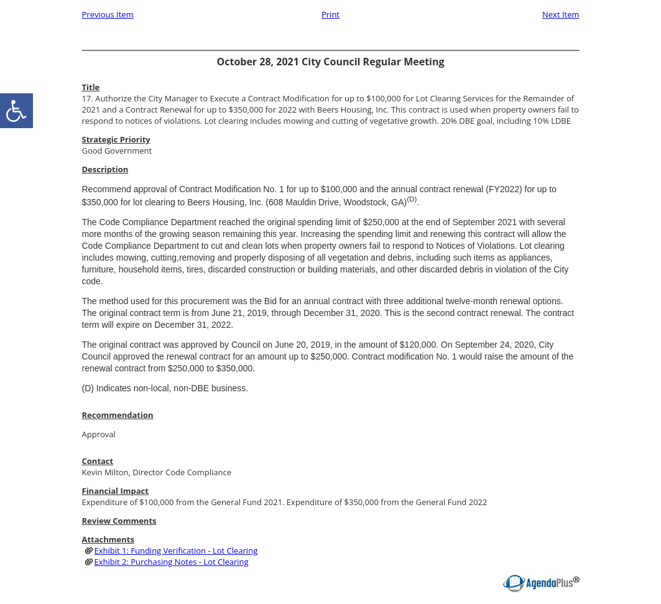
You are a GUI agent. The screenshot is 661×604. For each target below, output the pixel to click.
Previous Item (108, 14)
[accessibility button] (16, 110)
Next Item (561, 14)
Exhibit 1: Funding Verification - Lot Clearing (176, 550)
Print (330, 14)
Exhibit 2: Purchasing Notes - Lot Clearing (172, 561)
